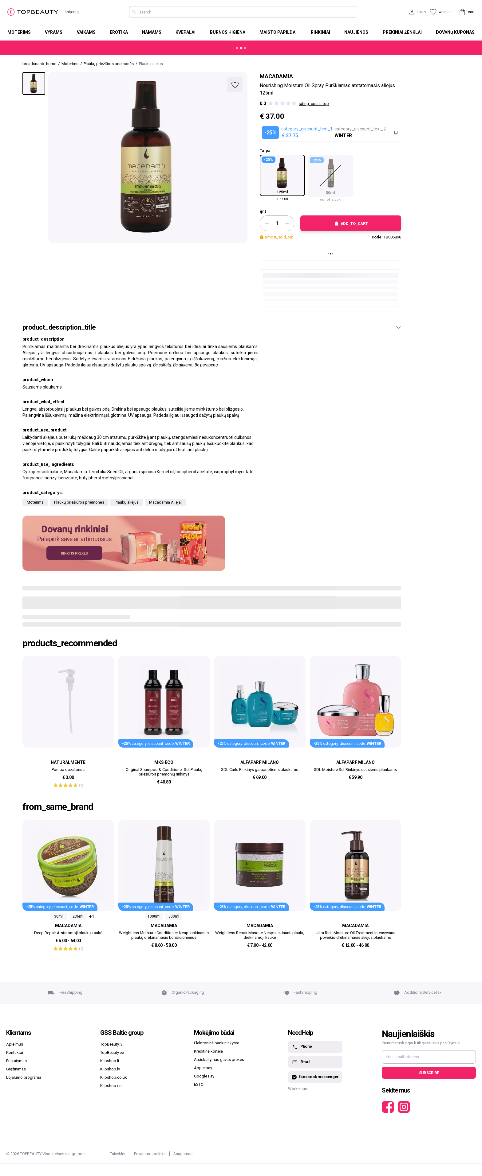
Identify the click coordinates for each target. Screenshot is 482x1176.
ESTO (198, 1084)
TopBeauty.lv (111, 1044)
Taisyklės (118, 1153)
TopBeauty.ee (112, 1052)
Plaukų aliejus (127, 502)
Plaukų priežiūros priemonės (79, 502)
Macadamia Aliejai (165, 502)
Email (301, 1062)
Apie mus (14, 1044)
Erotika (119, 32)
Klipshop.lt (109, 1060)
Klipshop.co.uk (113, 1077)
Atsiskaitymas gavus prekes (219, 1059)
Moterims (19, 32)
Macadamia (276, 76)
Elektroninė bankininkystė (216, 1043)
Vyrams (53, 32)
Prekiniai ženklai (402, 32)
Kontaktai (14, 1052)
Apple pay (203, 1068)
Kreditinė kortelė (208, 1051)
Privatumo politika (150, 1153)
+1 (91, 916)
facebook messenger (315, 1077)
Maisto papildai (278, 32)
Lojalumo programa (23, 1077)
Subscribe (429, 1072)
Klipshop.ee (110, 1085)
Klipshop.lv (110, 1069)
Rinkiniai (320, 32)
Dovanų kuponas (455, 32)
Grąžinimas (16, 1069)
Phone (302, 1047)
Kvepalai (186, 32)
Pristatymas (16, 1060)
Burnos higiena (227, 32)
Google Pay (204, 1076)
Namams (151, 32)
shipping (72, 12)
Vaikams (86, 32)
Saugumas (182, 1153)
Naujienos (356, 32)
